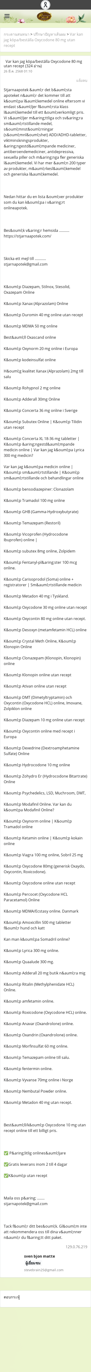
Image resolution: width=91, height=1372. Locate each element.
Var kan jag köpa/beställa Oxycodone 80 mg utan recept (43, 40)
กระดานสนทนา (16, 34)
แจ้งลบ (81, 80)
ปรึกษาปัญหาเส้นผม (49, 34)
